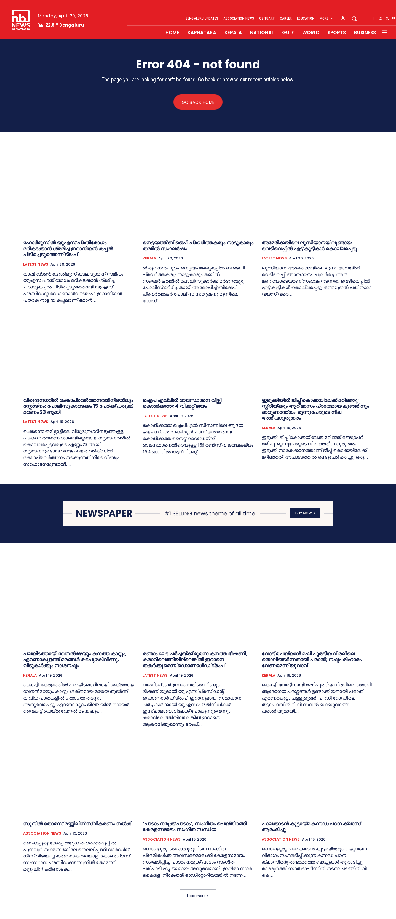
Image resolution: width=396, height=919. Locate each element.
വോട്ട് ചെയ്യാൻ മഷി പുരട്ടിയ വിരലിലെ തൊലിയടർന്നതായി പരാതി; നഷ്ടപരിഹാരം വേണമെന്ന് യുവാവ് (312, 659)
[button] (354, 18)
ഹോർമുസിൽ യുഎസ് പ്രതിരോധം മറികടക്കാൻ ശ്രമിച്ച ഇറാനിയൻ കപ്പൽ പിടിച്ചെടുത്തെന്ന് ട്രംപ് (68, 248)
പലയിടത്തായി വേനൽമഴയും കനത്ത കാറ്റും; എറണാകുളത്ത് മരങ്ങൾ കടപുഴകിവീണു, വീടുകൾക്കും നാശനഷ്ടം (75, 659)
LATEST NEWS (35, 265)
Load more (198, 896)
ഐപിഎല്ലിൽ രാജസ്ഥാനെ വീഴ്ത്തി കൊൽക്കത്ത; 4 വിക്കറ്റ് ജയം (182, 403)
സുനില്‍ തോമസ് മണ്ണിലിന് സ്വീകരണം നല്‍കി (77, 823)
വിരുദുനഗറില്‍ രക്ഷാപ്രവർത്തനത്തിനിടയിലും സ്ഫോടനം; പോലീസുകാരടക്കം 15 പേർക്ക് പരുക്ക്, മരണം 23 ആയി (78, 406)
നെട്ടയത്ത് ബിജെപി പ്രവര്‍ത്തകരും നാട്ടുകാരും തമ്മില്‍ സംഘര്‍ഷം (198, 245)
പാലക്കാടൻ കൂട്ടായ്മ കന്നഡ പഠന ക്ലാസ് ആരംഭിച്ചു (311, 826)
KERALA (149, 258)
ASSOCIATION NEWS (42, 833)
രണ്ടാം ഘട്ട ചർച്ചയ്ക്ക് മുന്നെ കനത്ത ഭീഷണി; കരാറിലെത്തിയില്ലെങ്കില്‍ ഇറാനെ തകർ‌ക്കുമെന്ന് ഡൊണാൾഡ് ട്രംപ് (195, 659)
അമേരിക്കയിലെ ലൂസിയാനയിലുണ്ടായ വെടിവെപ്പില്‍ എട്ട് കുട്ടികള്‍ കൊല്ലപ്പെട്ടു (309, 245)
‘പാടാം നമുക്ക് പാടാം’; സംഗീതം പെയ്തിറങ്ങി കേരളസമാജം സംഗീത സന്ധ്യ (195, 826)
